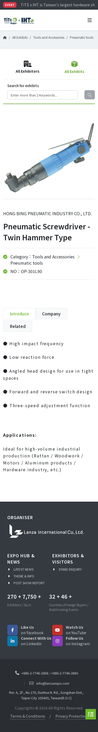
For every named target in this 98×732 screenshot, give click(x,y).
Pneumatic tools (81, 37)
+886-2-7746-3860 (64, 673)
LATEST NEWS (23, 569)
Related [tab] (18, 326)
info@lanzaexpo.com (52, 683)
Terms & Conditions (27, 716)
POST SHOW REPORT (29, 583)
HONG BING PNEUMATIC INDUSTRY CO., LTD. (47, 213)
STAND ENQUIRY (70, 569)
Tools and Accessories (48, 37)
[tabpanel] (49, 410)
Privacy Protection (71, 716)
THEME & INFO (24, 576)
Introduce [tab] (19, 313)
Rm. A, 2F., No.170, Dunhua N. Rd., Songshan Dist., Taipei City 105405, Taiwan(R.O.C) (46, 695)
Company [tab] (51, 313)
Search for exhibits (23, 85)
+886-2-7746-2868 (34, 673)
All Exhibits (20, 37)
